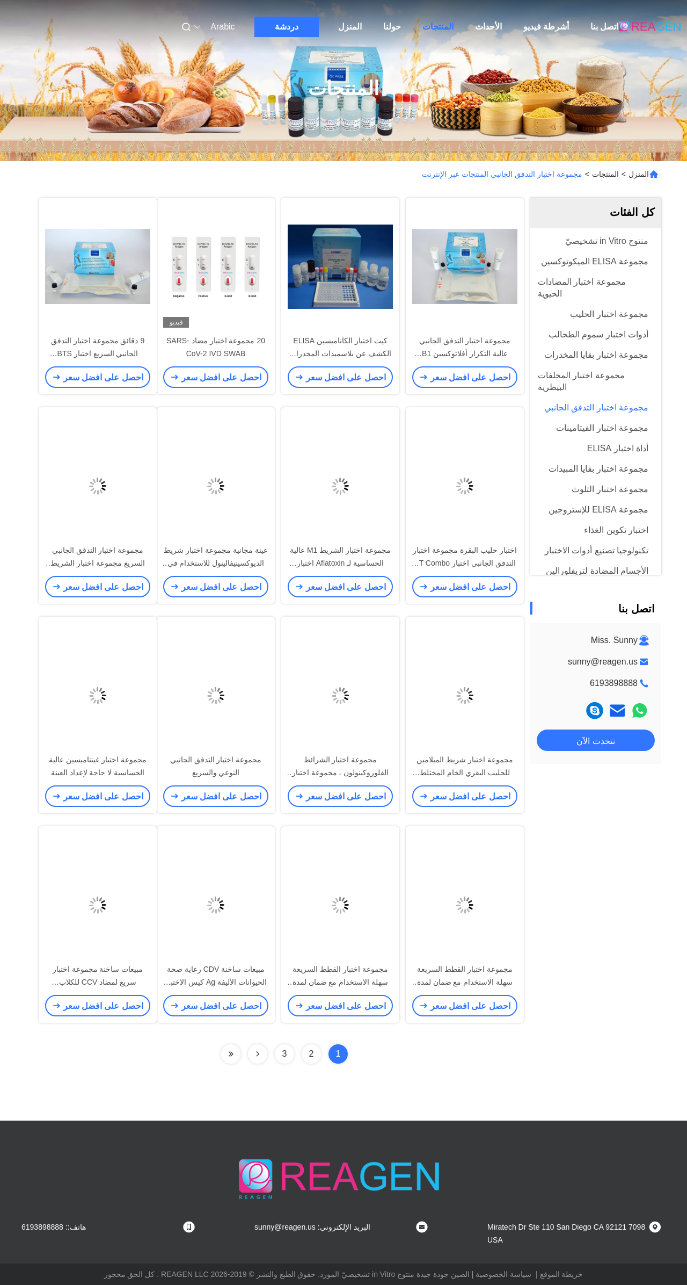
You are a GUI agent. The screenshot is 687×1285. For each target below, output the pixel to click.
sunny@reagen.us (603, 661)
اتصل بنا (604, 26)
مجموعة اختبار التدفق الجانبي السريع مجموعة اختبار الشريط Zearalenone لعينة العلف (97, 563)
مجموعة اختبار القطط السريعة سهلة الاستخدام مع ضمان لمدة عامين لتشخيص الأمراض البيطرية (465, 982)
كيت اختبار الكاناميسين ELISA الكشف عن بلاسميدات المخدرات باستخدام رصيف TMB (340, 353)
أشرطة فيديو (546, 26)
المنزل (350, 26)
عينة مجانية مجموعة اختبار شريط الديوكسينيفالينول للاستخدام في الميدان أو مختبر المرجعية (216, 563)
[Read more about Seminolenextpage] (257, 1054)
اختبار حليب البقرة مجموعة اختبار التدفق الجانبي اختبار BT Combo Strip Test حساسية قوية (465, 563)
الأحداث (488, 26)
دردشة (286, 26)
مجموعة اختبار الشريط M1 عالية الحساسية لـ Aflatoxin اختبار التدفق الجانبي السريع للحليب (340, 563)
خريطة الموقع (561, 1274)
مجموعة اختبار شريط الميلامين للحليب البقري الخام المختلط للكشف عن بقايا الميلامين (464, 772)
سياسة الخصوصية (503, 1274)
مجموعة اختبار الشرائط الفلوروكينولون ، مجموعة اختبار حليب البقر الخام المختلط (340, 772)
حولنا (392, 26)
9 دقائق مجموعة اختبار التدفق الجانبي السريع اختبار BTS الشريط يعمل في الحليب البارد (98, 353)
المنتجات (438, 26)
